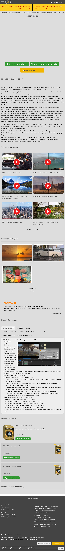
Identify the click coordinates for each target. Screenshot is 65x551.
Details (61, 548)
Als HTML (11, 487)
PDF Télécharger (20, 487)
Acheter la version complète (44, 64)
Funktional (13, 548)
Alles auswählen (58, 544)
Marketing (31, 548)
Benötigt (5, 548)
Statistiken (22, 548)
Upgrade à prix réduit (11, 457)
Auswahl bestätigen (44, 544)
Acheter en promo (23, 438)
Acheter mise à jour (16, 64)
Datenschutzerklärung (20, 539)
